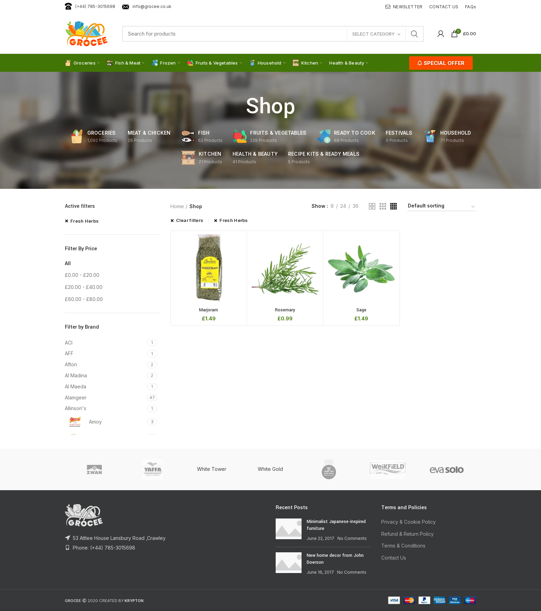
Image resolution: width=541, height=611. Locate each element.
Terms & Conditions (403, 546)
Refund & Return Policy (407, 534)
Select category (373, 34)
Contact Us (393, 558)
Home (177, 206)
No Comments (352, 538)
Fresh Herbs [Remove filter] (84, 221)
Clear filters (190, 220)
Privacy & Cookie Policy (408, 522)
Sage (361, 310)
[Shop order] (441, 207)
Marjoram (208, 310)
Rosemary (285, 310)
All (68, 263)
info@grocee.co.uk (146, 6)
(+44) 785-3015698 (90, 6)
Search (414, 34)
